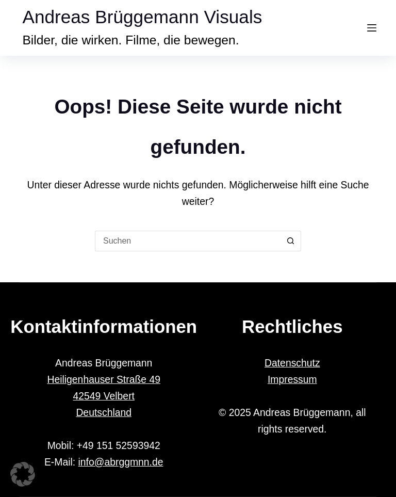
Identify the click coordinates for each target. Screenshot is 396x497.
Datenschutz (292, 362)
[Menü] (371, 28)
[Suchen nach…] (187, 241)
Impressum (292, 379)
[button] (22, 474)
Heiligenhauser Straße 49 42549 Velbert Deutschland (103, 396)
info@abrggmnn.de (120, 462)
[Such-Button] (290, 241)
